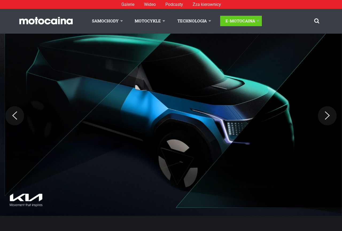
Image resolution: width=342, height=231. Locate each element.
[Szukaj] (316, 20)
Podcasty (174, 4)
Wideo (150, 4)
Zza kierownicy (207, 4)
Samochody (105, 20)
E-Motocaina (240, 20)
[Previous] (14, 115)
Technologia (192, 20)
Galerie (127, 4)
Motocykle (148, 20)
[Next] (327, 115)
